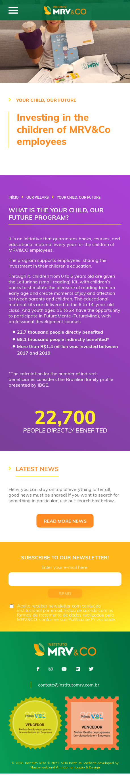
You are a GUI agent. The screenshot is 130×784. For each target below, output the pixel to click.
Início (13, 197)
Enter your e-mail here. (65, 567)
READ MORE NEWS (65, 521)
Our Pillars (37, 197)
